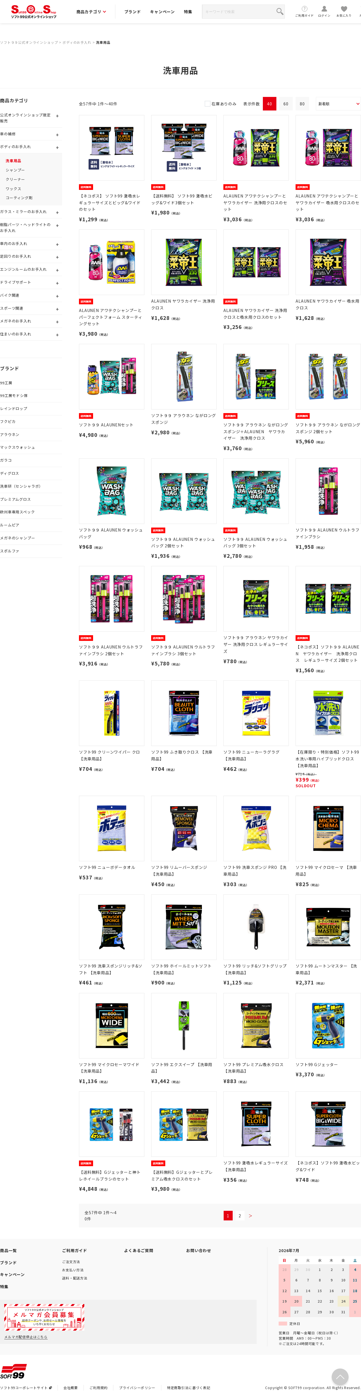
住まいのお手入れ (15, 334)
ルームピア (9, 525)
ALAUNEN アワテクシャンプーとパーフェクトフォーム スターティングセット (110, 317)
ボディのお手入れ (77, 42)
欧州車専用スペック (17, 512)
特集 (188, 11)
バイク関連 (9, 295)
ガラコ (6, 460)
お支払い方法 (73, 1269)
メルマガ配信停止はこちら (26, 1336)
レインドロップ (13, 408)
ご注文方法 (71, 1261)
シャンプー (15, 170)
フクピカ (8, 421)
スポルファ (9, 551)
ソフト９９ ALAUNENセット (106, 425)
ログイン (324, 11)
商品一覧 (8, 1250)
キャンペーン (162, 11)
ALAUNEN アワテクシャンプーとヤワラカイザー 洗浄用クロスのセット (255, 202)
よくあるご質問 (138, 1250)
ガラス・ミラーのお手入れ (23, 211)
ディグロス (9, 473)
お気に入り (344, 11)
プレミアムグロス (15, 499)
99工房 (6, 382)
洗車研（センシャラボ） (21, 486)
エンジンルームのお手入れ (23, 269)
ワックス (13, 188)
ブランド (132, 11)
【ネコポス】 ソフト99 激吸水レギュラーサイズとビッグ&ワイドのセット (110, 202)
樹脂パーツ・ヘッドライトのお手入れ (25, 227)
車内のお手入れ (13, 243)
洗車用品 (103, 42)
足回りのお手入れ (15, 256)
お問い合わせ (198, 1250)
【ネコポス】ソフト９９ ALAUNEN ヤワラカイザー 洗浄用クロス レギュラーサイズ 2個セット (328, 653)
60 (286, 104)
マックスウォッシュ (17, 447)
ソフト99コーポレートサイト (26, 1387)
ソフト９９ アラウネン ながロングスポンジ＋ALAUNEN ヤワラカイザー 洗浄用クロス (255, 431)
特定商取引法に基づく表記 (188, 1387)
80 (302, 104)
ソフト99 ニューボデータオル (107, 867)
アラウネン (9, 434)
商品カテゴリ (91, 11)
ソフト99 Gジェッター (317, 1064)
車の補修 (8, 133)
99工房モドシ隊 (14, 395)
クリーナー (15, 179)
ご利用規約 (98, 1387)
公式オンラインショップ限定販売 (25, 117)
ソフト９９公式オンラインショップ (29, 42)
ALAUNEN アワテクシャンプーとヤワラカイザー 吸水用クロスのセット (327, 202)
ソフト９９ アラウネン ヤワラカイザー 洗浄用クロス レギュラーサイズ (255, 644)
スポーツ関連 (11, 308)
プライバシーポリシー (137, 1387)
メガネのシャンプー (17, 538)
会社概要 (70, 1387)
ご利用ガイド (304, 11)
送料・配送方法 (74, 1278)
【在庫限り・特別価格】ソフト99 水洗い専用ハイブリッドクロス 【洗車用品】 (327, 758)
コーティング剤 (19, 197)
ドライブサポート (15, 282)
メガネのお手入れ (15, 321)
